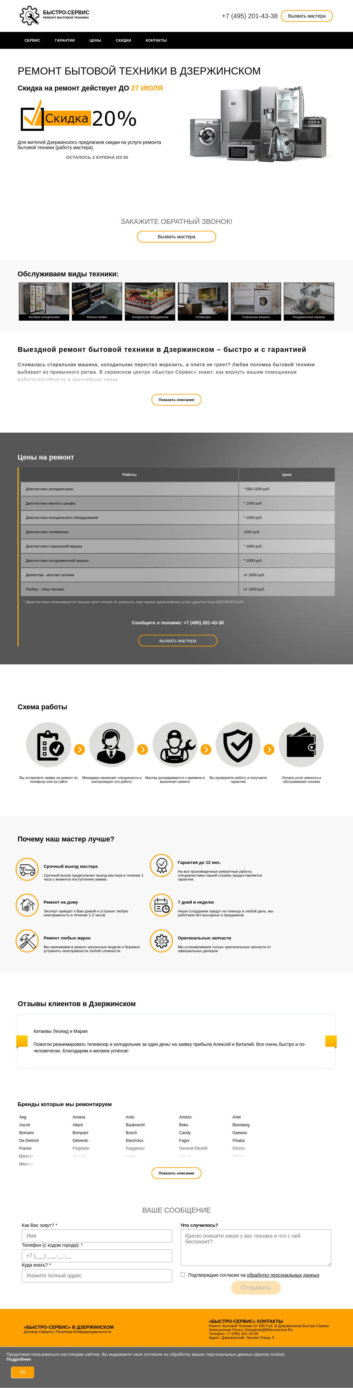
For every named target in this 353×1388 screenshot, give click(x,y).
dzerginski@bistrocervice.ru (268, 1330)
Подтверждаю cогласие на (254, 1275)
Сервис (32, 40)
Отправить (256, 1287)
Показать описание (176, 400)
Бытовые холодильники (44, 301)
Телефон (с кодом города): (52, 1245)
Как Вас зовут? (39, 1225)
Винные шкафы (97, 301)
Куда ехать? (36, 1265)
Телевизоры (203, 301)
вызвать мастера (177, 640)
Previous (22, 1041)
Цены (95, 40)
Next (331, 1041)
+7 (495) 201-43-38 (250, 16)
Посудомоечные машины (309, 301)
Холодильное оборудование (150, 301)
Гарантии (65, 40)
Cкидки (123, 40)
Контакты (156, 40)
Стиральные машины (256, 301)
